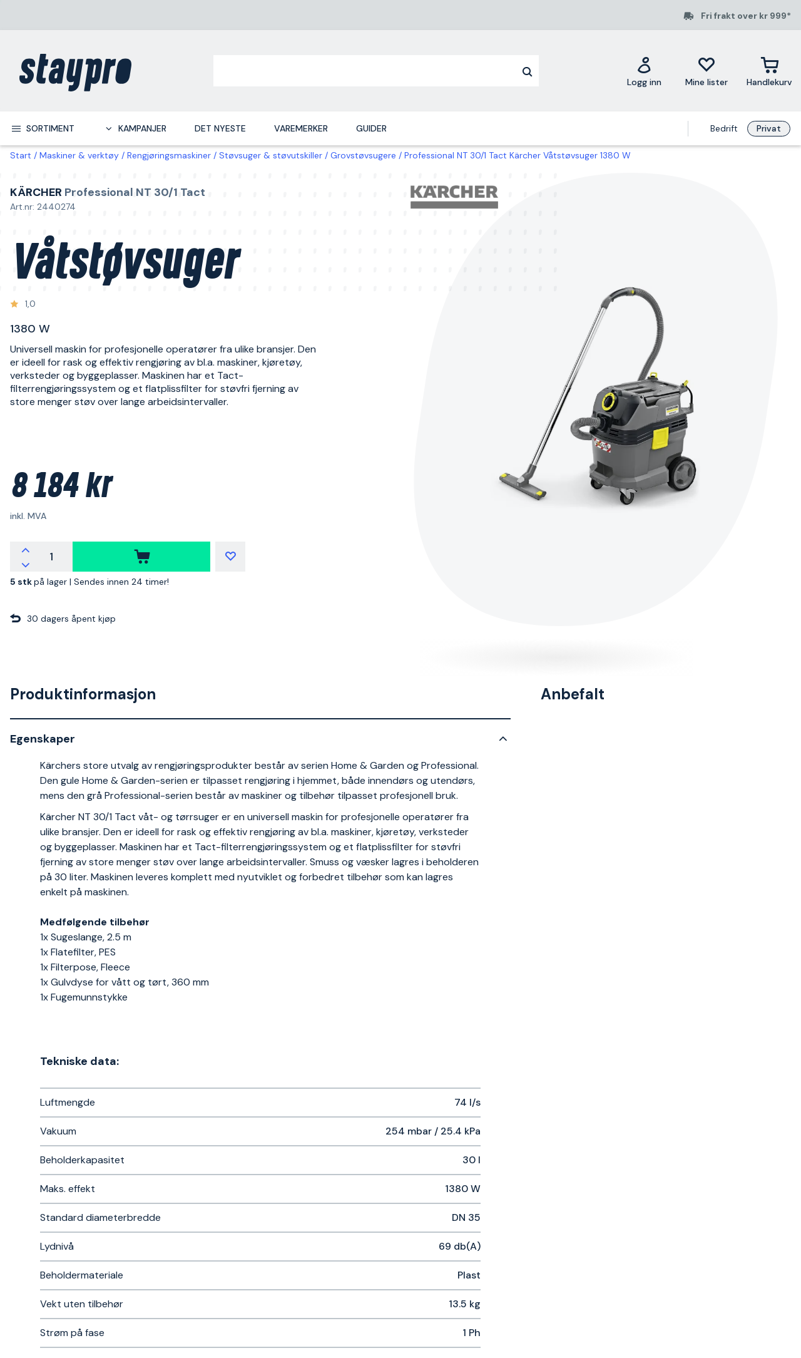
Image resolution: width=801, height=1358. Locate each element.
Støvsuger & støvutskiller (270, 155)
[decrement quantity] (26, 564)
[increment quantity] (26, 549)
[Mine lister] (706, 71)
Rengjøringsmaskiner (169, 155)
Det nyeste (220, 128)
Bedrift (724, 128)
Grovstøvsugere (363, 155)
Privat (769, 128)
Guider (371, 128)
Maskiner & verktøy (79, 155)
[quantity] (51, 556)
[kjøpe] (141, 557)
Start (20, 155)
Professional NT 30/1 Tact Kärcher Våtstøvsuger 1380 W (517, 155)
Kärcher (36, 192)
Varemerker (301, 128)
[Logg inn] (644, 71)
